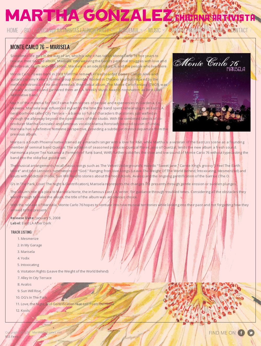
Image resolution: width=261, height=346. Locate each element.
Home (12, 30)
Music (156, 30)
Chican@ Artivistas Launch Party (74, 30)
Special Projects (189, 30)
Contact (239, 30)
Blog (219, 30)
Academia (129, 30)
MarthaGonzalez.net (130, 15)
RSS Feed (12, 336)
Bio (27, 30)
